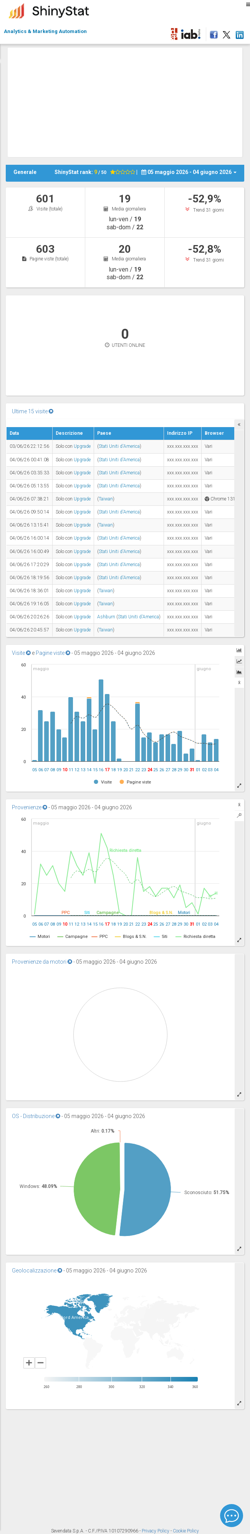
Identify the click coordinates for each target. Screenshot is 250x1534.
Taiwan (106, 499)
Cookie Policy (186, 1531)
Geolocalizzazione (37, 1270)
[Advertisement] (129, 101)
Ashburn (106, 617)
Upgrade (82, 446)
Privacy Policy (156, 1531)
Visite (21, 653)
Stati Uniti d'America (119, 446)
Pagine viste (53, 653)
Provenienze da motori (42, 962)
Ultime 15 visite (32, 411)
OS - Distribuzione (36, 1116)
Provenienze (29, 807)
